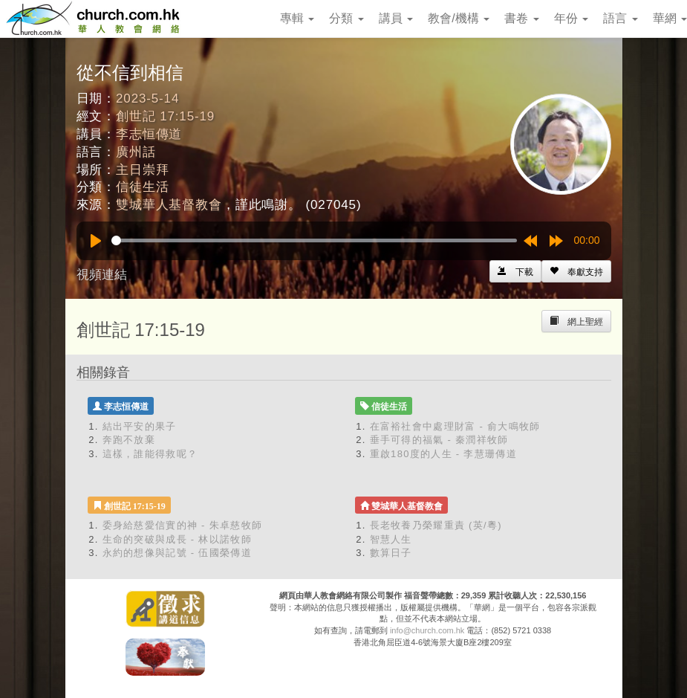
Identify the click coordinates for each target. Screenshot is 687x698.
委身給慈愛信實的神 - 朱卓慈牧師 (182, 525)
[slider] (314, 240)
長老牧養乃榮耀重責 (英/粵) (436, 525)
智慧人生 (391, 539)
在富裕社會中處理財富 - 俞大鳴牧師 (455, 426)
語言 (620, 18)
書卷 (521, 18)
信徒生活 (142, 187)
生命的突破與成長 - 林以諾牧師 (177, 539)
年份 (571, 18)
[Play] (96, 241)
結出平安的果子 (139, 426)
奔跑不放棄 (129, 439)
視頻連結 (101, 275)
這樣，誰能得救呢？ (150, 453)
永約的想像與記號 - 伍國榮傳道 (177, 552)
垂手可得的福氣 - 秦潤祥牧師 (439, 439)
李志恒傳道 (149, 134)
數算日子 (391, 552)
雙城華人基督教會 (169, 205)
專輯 (297, 18)
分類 (346, 18)
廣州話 (136, 152)
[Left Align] (576, 271)
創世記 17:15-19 (165, 116)
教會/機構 (458, 18)
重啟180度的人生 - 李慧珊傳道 (443, 453)
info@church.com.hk (427, 630)
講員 (396, 18)
